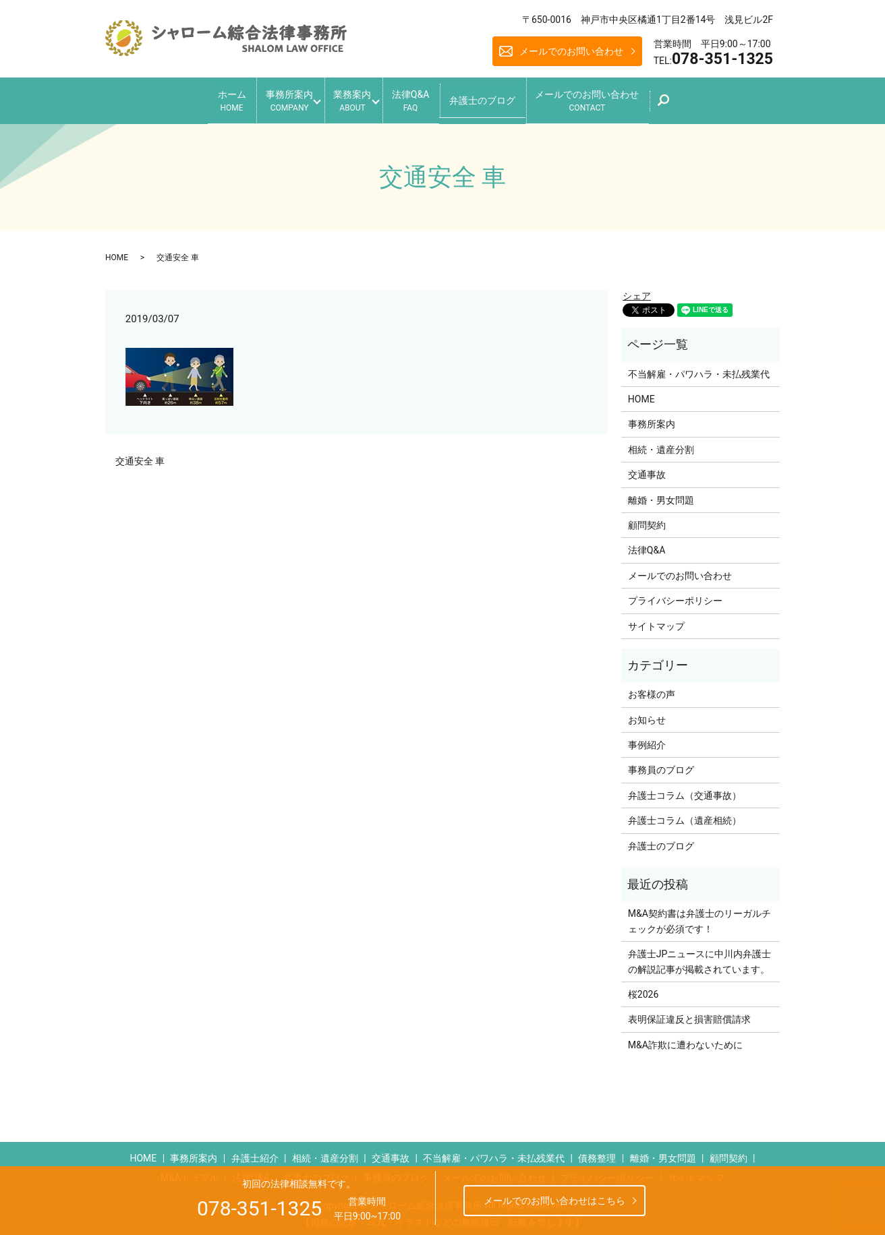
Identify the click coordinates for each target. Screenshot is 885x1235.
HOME (116, 251)
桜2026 (643, 989)
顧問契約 (647, 519)
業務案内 (348, 98)
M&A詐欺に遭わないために (685, 1038)
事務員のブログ (661, 764)
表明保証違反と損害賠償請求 (689, 1013)
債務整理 (597, 1152)
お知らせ (647, 714)
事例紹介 (647, 739)
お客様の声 (651, 689)
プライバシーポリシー (675, 595)
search (700, 101)
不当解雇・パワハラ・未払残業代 (699, 368)
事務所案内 (272, 98)
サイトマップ (656, 620)
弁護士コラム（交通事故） (684, 789)
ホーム (206, 98)
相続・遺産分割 (661, 443)
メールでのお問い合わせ (571, 51)
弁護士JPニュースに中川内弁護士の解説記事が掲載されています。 (700, 956)
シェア (637, 290)
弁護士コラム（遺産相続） (684, 815)
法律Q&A (418, 98)
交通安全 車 (140, 455)
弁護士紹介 (255, 1152)
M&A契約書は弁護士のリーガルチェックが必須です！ (699, 915)
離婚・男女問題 (661, 494)
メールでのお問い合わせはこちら (554, 1200)
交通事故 (647, 469)
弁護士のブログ (499, 97)
